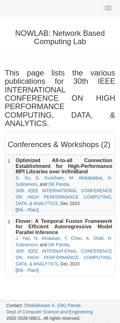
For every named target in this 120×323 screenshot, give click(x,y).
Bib (20, 209)
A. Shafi (94, 238)
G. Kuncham (50, 177)
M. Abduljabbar (85, 177)
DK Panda (59, 184)
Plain (32, 209)
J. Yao (23, 238)
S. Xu (23, 177)
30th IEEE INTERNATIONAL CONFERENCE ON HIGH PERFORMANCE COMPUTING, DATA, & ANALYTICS (64, 197)
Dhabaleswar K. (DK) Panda (52, 305)
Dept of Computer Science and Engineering (49, 311)
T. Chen (73, 238)
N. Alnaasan (47, 238)
